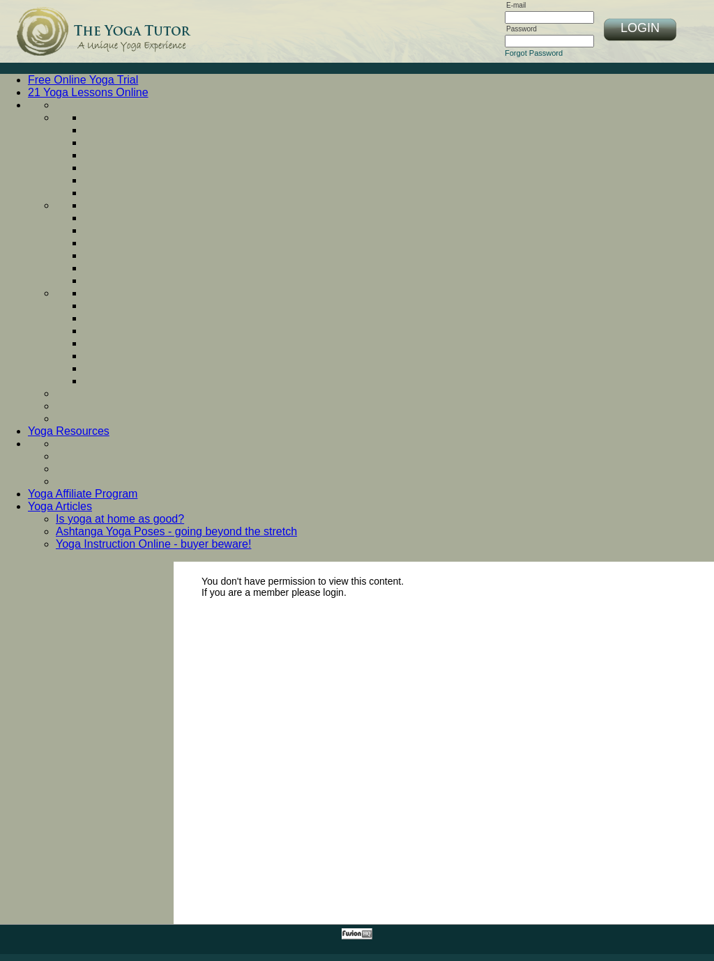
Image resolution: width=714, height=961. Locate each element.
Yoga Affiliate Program (82, 494)
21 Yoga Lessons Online (88, 92)
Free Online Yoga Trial (83, 80)
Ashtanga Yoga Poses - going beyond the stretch (176, 531)
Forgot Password (534, 53)
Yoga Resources (68, 431)
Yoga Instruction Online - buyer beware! (153, 544)
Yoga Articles (60, 506)
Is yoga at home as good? (120, 519)
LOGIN (640, 28)
